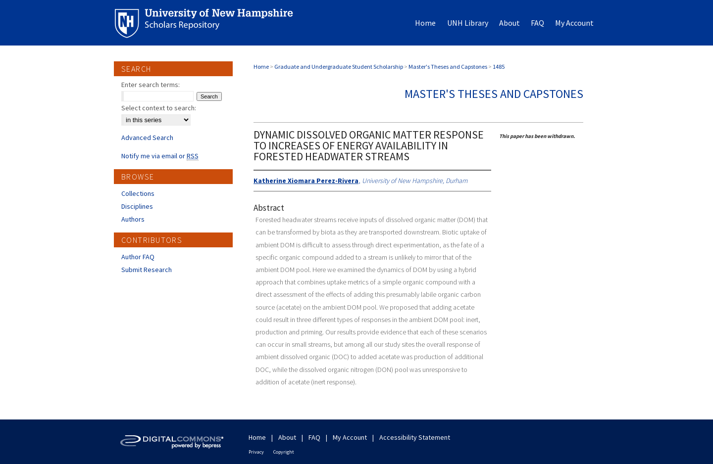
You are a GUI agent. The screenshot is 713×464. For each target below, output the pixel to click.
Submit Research (146, 269)
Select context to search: (158, 107)
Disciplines (137, 206)
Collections (137, 193)
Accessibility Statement (414, 437)
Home (261, 66)
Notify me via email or (160, 155)
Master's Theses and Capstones (447, 66)
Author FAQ (137, 256)
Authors (133, 219)
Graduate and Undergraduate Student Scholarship (338, 66)
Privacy (256, 452)
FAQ (314, 437)
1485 (499, 66)
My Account (350, 437)
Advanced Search (147, 137)
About (287, 437)
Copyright (283, 452)
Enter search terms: (150, 84)
